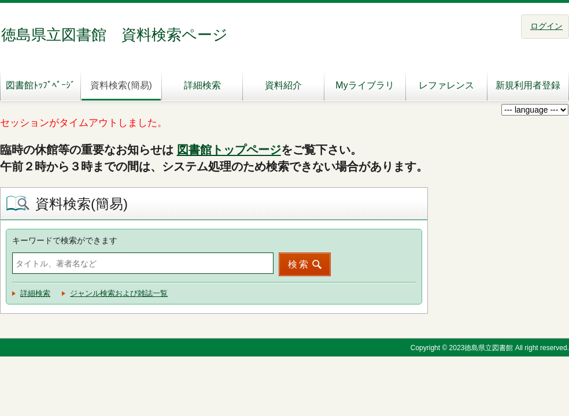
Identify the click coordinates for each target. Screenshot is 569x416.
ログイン (546, 26)
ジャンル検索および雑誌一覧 (119, 293)
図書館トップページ (229, 149)
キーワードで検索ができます (64, 240)
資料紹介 (283, 85)
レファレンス (446, 85)
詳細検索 (202, 85)
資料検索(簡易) (121, 85)
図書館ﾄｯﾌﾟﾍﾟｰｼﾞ (40, 85)
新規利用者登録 (528, 85)
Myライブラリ (364, 85)
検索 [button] (299, 264)
